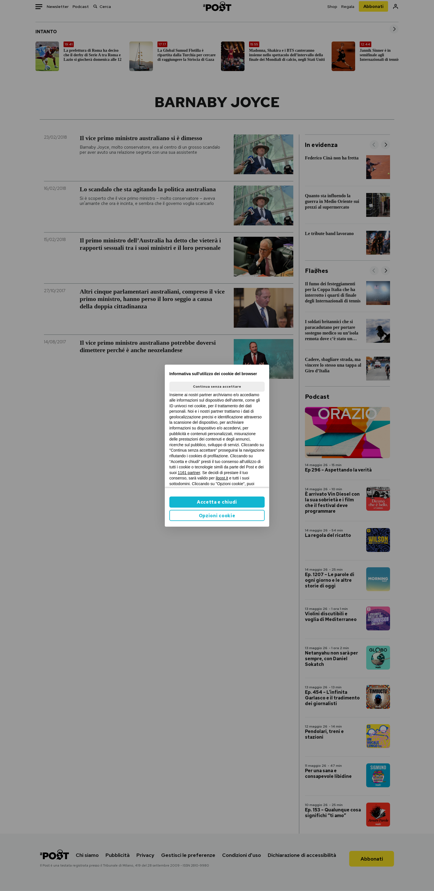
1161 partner (189, 472)
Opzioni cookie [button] (217, 516)
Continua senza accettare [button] (217, 386)
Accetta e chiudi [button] (217, 502)
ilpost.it (222, 478)
